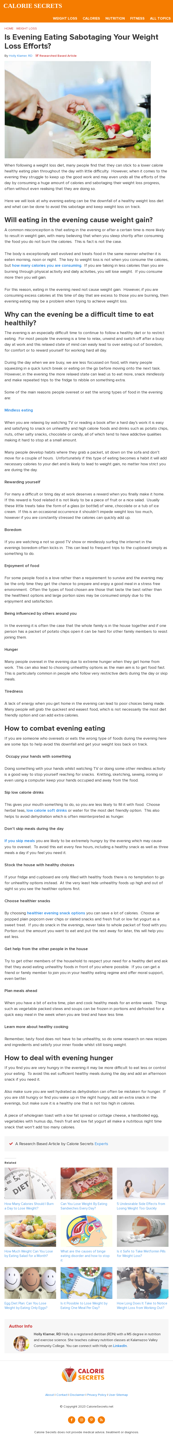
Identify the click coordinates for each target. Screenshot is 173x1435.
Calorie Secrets (33, 5)
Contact (62, 1394)
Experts (101, 1142)
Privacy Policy (96, 1394)
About (49, 1394)
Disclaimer (77, 1394)
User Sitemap (118, 1394)
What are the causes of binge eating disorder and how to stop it (85, 1254)
